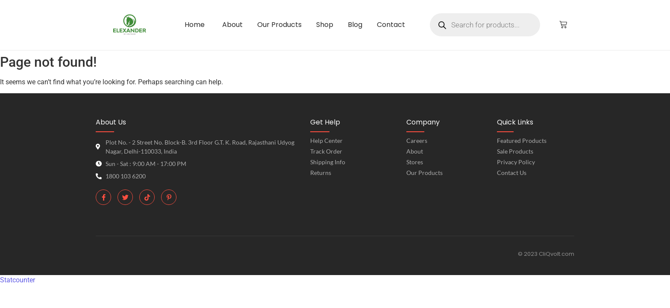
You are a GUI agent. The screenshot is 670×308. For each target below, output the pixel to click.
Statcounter (17, 280)
